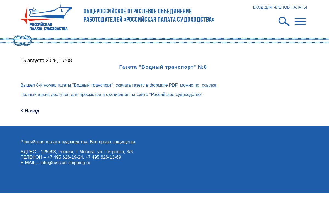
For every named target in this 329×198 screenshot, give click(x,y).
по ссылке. (206, 85)
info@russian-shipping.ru (65, 162)
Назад (32, 111)
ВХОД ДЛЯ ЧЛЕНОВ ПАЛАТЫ (280, 7)
